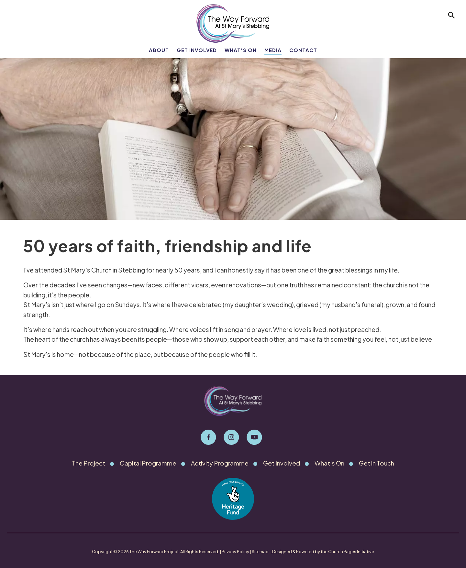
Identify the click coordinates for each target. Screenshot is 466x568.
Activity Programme (220, 463)
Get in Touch (377, 463)
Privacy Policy (235, 551)
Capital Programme (147, 463)
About (159, 50)
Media (273, 50)
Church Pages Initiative (351, 551)
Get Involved (197, 50)
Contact (303, 50)
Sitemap (260, 551)
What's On (241, 50)
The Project (88, 463)
